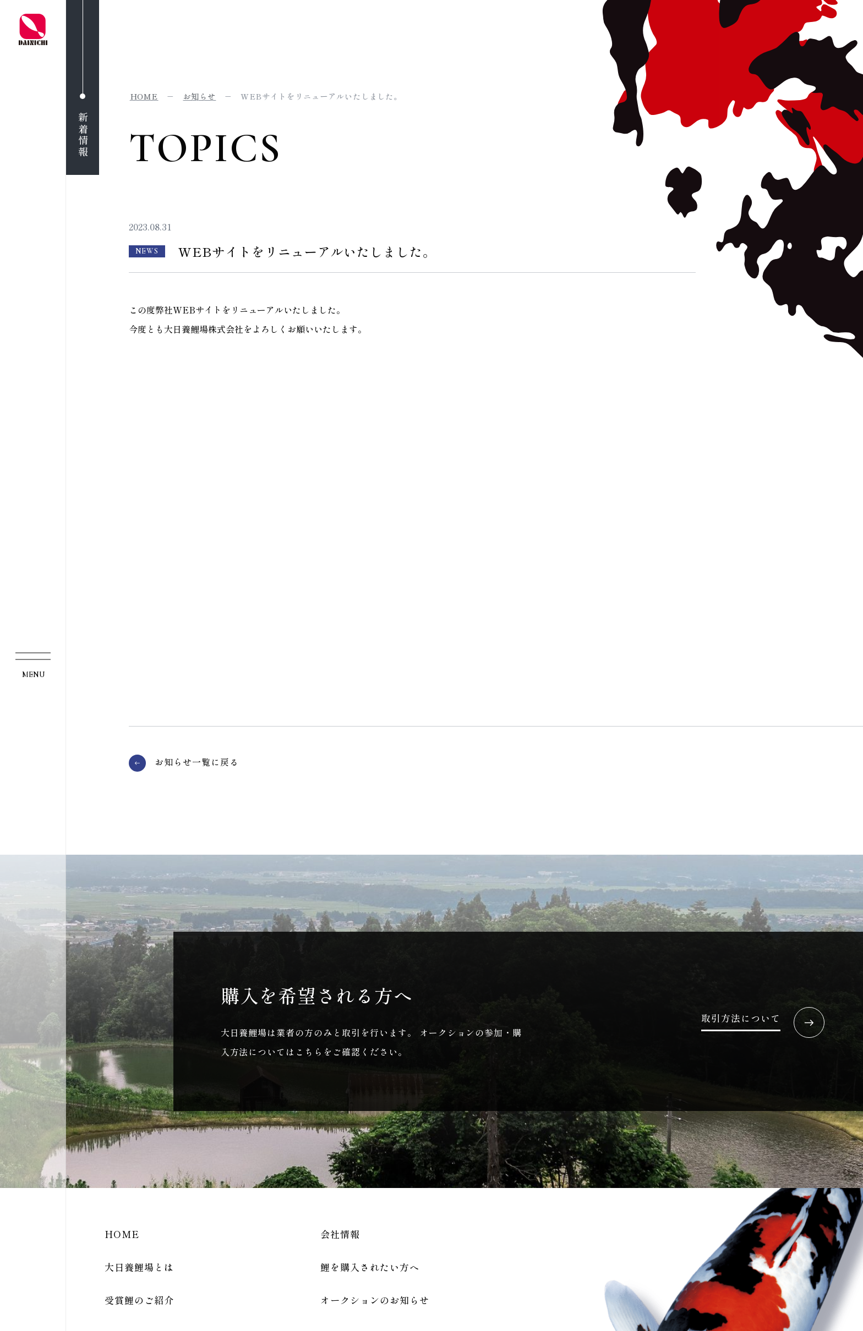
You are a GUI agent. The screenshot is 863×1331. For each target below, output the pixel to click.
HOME (122, 1234)
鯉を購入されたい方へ (369, 1267)
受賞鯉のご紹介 (139, 1300)
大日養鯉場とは (139, 1267)
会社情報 (340, 1234)
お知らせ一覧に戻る (197, 762)
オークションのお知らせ (374, 1300)
